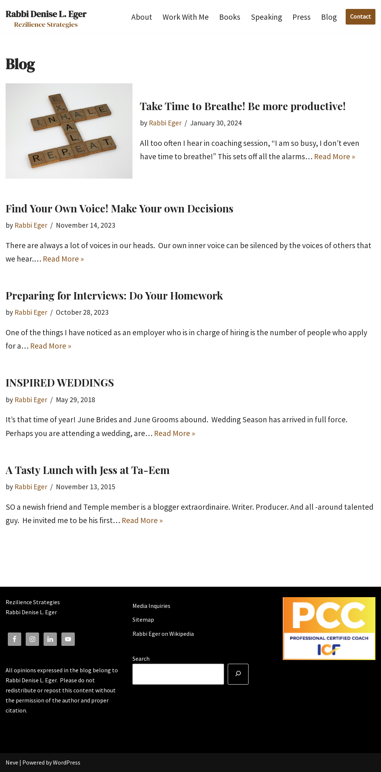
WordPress (66, 762)
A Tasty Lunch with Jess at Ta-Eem (88, 470)
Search (141, 658)
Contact (360, 16)
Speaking (266, 17)
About (141, 17)
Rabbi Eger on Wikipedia (163, 633)
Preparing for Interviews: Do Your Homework (114, 295)
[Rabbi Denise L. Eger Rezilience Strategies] (46, 17)
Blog (329, 17)
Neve (12, 762)
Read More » (334, 156)
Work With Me (186, 17)
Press (301, 17)
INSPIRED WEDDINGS (60, 382)
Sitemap (143, 619)
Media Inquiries (151, 605)
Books (229, 17)
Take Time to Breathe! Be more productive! (243, 106)
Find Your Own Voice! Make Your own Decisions (119, 208)
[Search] (238, 674)
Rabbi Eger (165, 122)
